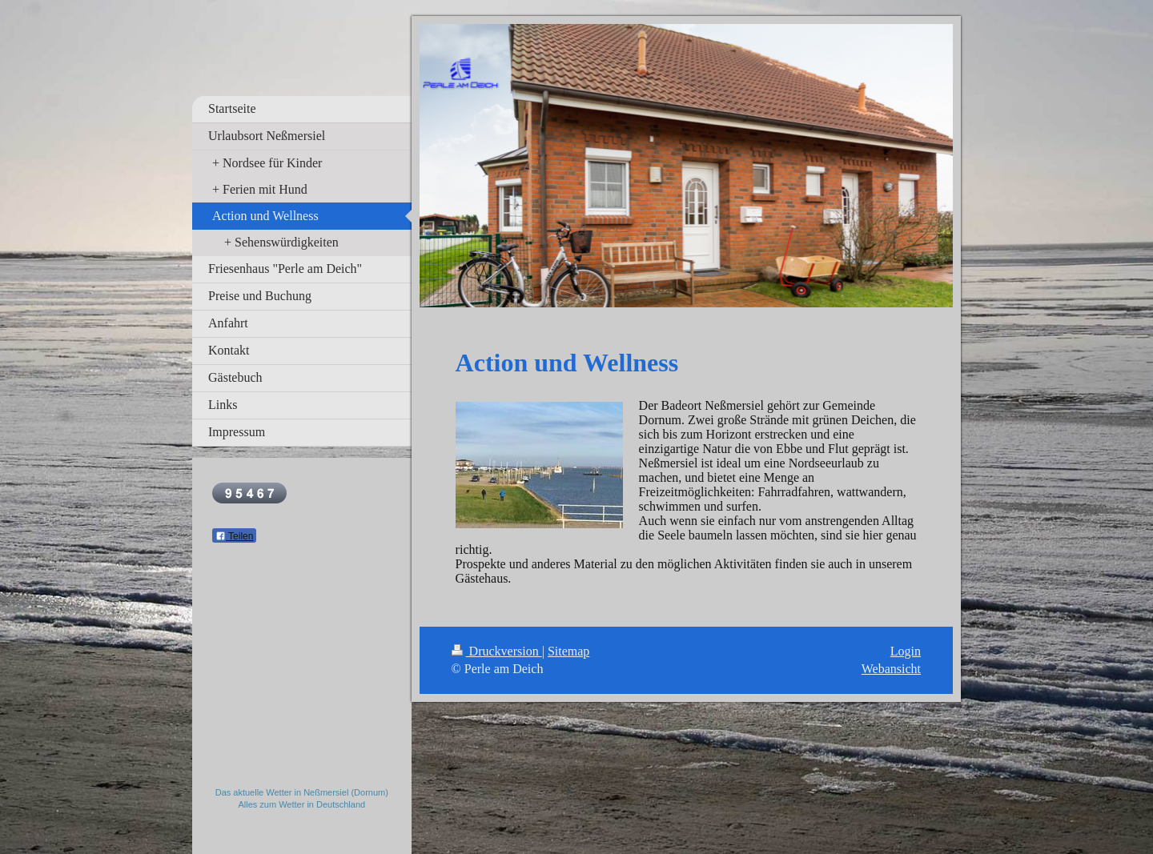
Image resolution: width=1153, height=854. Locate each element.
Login (905, 651)
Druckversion (497, 651)
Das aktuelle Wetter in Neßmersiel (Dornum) (301, 792)
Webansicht (891, 669)
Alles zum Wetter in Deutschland (301, 804)
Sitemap (568, 651)
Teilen (234, 536)
